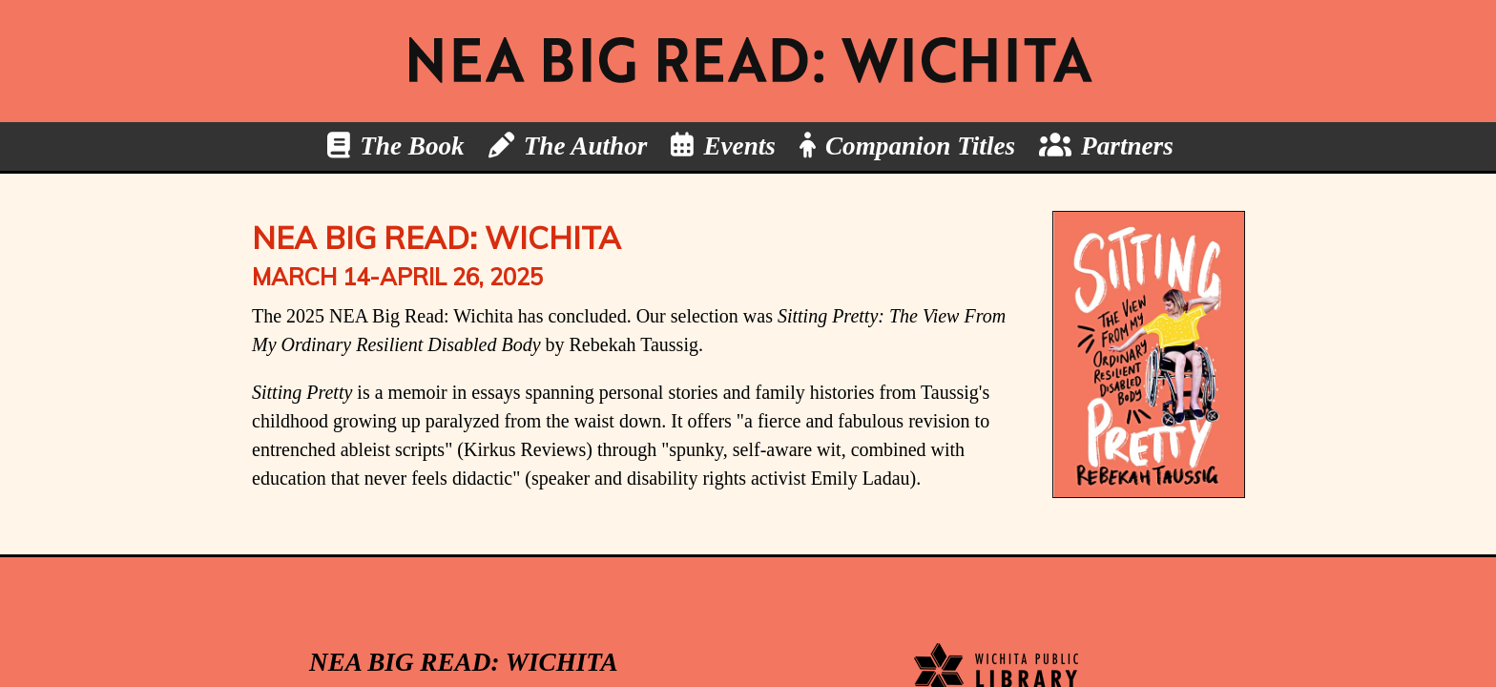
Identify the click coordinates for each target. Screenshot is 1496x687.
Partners (1127, 146)
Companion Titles (920, 146)
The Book (412, 146)
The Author (586, 146)
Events (739, 146)
